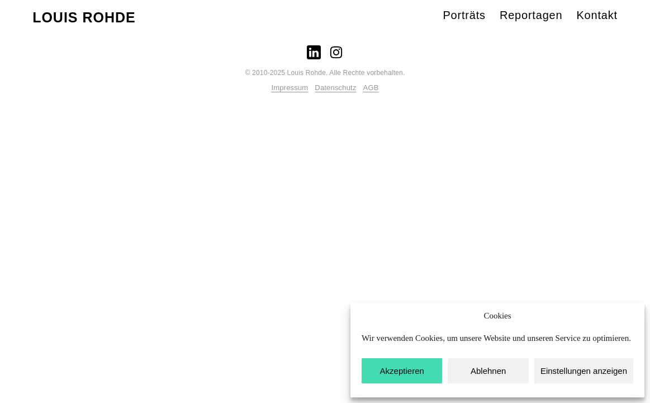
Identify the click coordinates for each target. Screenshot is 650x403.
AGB (371, 87)
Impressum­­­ (289, 87)
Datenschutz (335, 87)
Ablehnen (488, 371)
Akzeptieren (402, 371)
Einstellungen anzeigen (583, 371)
